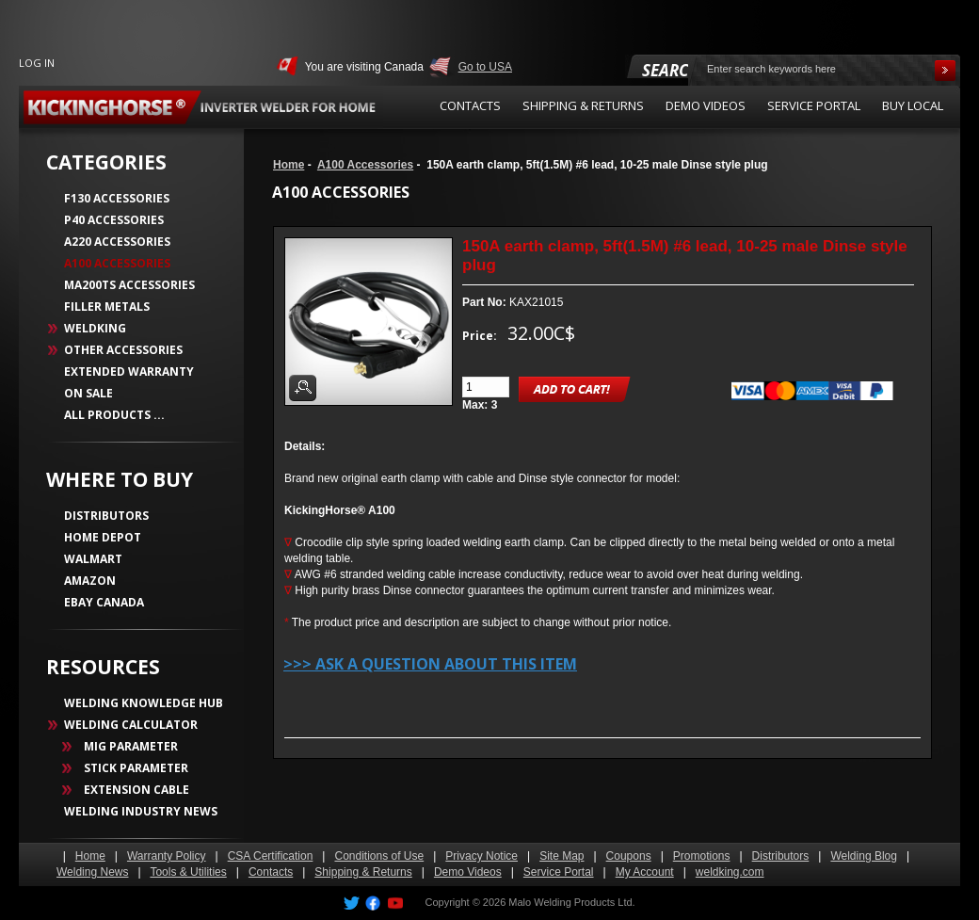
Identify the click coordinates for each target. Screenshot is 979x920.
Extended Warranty (129, 371)
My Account (645, 872)
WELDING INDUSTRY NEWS (140, 811)
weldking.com (730, 872)
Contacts (271, 872)
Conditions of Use (379, 856)
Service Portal (558, 872)
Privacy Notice (481, 856)
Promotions (701, 856)
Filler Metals (107, 307)
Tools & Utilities (188, 872)
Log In (37, 63)
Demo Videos (468, 872)
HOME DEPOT (102, 537)
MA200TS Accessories (129, 285)
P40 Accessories (114, 220)
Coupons (628, 856)
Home (288, 164)
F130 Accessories (116, 198)
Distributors (781, 856)
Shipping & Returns (362, 872)
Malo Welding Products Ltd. (571, 902)
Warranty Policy (166, 856)
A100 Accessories (365, 164)
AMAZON (90, 581)
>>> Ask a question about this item (430, 664)
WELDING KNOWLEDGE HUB (143, 703)
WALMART (93, 559)
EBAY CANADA (104, 602)
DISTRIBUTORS (106, 516)
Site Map (561, 856)
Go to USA (485, 66)
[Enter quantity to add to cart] (485, 387)
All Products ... (114, 415)
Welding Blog (863, 856)
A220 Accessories (117, 242)
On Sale (88, 393)
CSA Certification (270, 856)
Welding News (92, 872)
